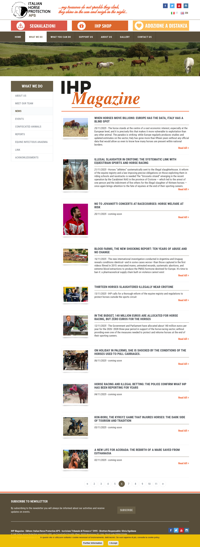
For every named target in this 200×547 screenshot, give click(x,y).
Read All (183, 147)
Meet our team (24, 103)
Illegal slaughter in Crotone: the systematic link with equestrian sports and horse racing (135, 161)
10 (149, 483)
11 (156, 483)
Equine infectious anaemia (31, 141)
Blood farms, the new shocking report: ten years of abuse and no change (140, 250)
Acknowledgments (26, 157)
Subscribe (126, 510)
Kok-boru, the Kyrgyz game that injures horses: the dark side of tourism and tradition (139, 418)
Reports (20, 134)
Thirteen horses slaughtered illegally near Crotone (133, 287)
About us (106, 37)
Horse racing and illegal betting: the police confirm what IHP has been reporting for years (140, 385)
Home (18, 37)
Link (17, 149)
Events (19, 118)
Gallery (125, 37)
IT (174, 12)
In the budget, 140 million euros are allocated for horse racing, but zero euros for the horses (136, 317)
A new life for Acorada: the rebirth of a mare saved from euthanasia (137, 451)
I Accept (113, 543)
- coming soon (108, 213)
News (18, 111)
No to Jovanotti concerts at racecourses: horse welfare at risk (138, 205)
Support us (86, 37)
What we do (36, 37)
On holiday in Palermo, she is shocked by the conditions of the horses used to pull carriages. (140, 352)
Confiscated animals (28, 126)
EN (184, 12)
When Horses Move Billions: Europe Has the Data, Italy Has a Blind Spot (138, 119)
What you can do (61, 37)
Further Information (92, 543)
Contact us (145, 37)
